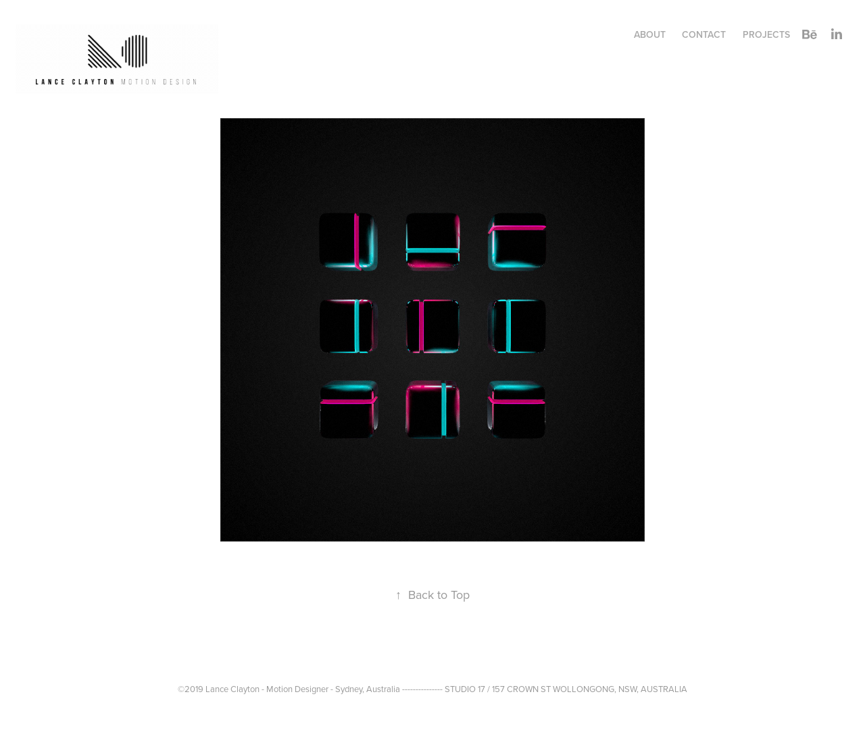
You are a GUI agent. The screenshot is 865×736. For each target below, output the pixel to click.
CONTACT (704, 34)
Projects (766, 34)
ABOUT (650, 34)
